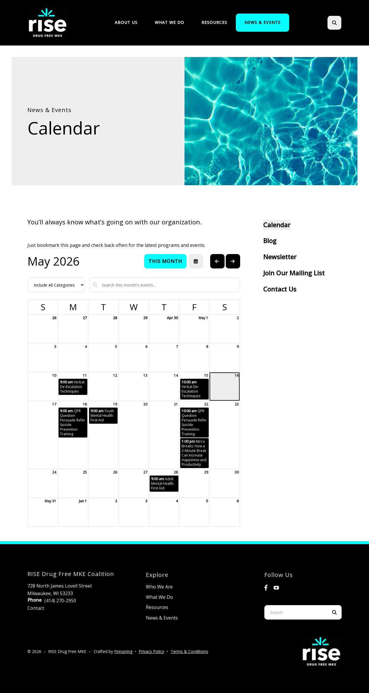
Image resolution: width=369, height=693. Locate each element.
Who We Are (159, 587)
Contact (35, 608)
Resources (214, 22)
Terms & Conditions (189, 651)
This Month (165, 261)
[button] (334, 23)
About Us (126, 22)
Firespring (123, 651)
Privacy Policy (151, 651)
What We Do (169, 22)
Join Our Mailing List (294, 272)
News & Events (262, 22)
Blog (269, 240)
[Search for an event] (165, 284)
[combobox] (295, 612)
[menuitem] (126, 23)
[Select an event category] (56, 284)
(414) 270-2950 (60, 600)
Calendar (276, 224)
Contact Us (279, 289)
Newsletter (279, 256)
